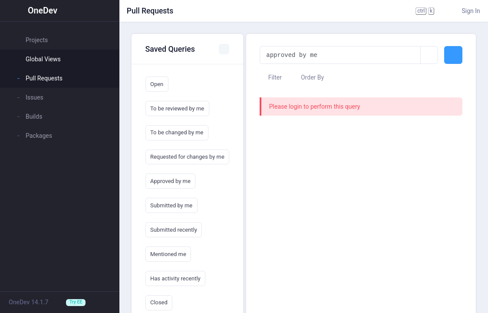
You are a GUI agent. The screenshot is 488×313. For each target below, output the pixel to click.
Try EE (75, 302)
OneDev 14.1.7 (29, 302)
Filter (271, 77)
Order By (308, 77)
